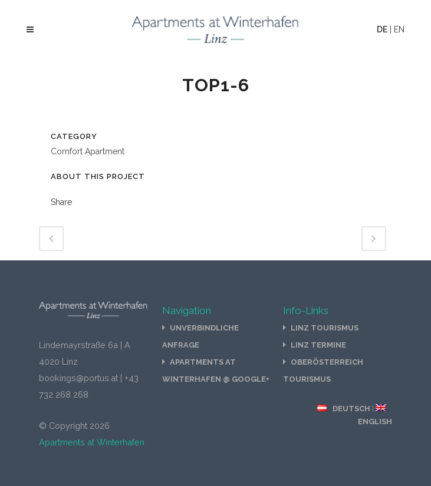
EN (399, 29)
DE (382, 29)
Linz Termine (318, 344)
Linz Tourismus (324, 327)
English (375, 421)
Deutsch (351, 408)
